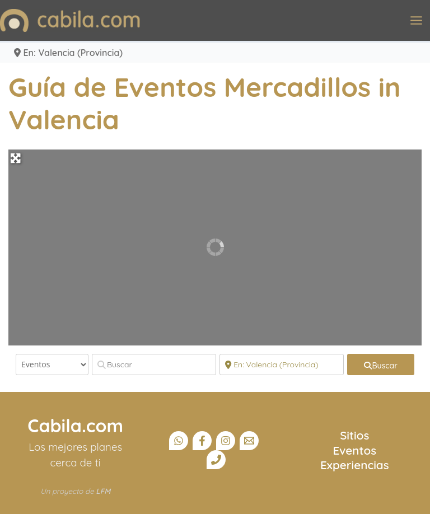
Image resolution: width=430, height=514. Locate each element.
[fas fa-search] (380, 364)
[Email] (249, 440)
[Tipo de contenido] (52, 364)
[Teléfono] (216, 459)
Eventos (355, 450)
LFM (103, 491)
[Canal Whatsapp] (178, 440)
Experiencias (354, 464)
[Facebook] (202, 440)
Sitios (354, 435)
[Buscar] (154, 364)
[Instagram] (225, 440)
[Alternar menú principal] (416, 20)
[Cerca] (281, 364)
